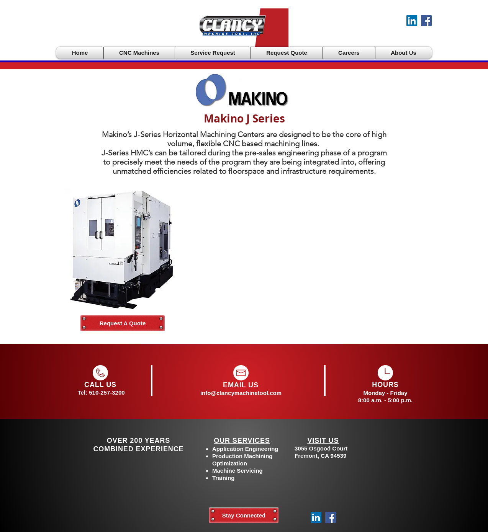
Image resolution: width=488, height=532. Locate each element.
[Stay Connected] (243, 515)
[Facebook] (426, 20)
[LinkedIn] (411, 20)
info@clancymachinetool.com (241, 393)
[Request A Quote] (122, 323)
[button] (139, 53)
